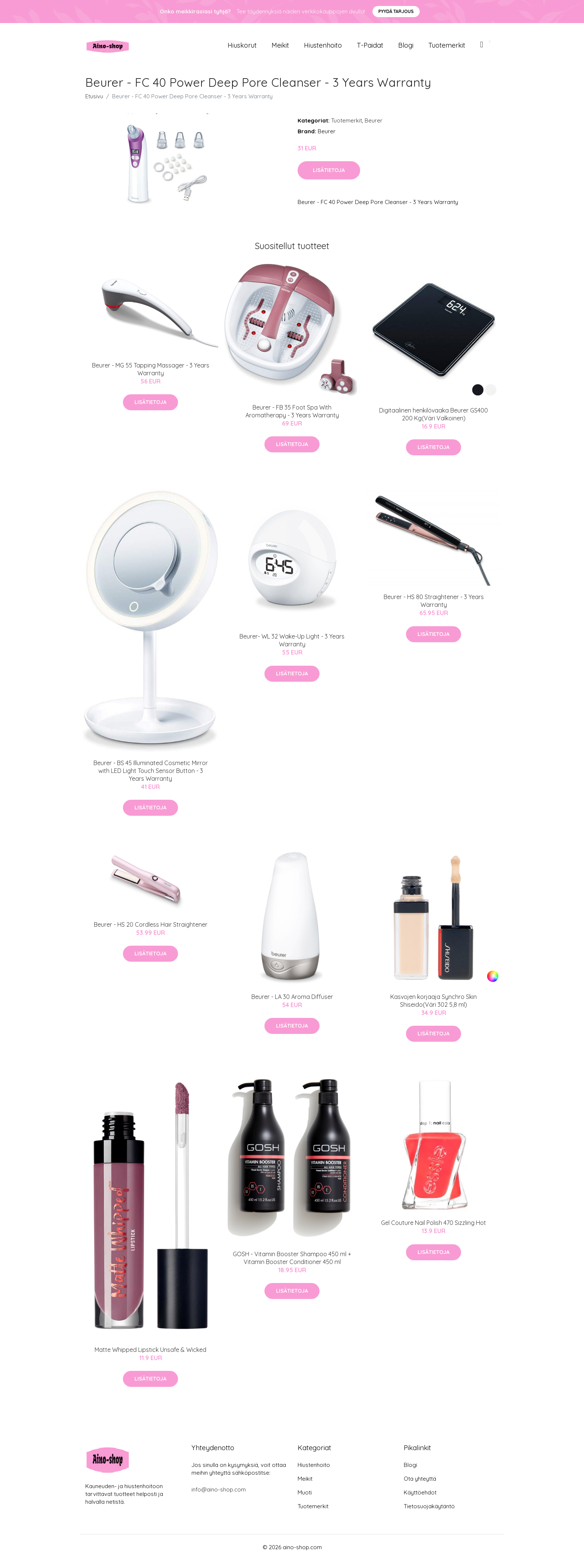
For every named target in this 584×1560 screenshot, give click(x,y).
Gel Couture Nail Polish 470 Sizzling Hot (433, 1222)
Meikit (280, 45)
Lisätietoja (329, 170)
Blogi (405, 45)
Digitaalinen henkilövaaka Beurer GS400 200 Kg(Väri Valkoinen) (433, 414)
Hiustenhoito (323, 45)
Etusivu (94, 96)
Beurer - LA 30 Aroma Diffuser (292, 996)
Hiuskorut (242, 45)
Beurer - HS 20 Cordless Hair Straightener (150, 924)
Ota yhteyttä (420, 1478)
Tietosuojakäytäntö (429, 1506)
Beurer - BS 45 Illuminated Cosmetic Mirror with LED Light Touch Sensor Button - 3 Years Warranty (150, 770)
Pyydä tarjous (396, 11)
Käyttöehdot (420, 1492)
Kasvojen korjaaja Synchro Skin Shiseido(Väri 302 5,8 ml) (433, 1000)
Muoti (305, 1492)
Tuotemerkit (446, 45)
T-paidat (370, 45)
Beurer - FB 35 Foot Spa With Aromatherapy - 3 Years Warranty (292, 411)
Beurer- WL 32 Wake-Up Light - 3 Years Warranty (292, 640)
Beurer (374, 120)
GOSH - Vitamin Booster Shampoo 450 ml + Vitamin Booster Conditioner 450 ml (292, 1257)
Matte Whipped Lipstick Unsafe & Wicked (150, 1349)
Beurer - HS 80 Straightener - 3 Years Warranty (434, 600)
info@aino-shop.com (218, 1489)
